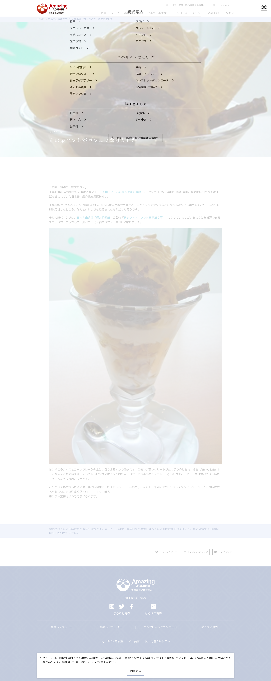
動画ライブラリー (111, 627)
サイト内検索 (112, 641)
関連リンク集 (172, 668)
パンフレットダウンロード (160, 627)
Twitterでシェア (166, 551)
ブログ (115, 13)
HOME (40, 19)
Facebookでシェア (196, 551)
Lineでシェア (223, 551)
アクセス (228, 13)
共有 (134, 641)
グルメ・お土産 (157, 13)
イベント (197, 13)
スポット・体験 (133, 13)
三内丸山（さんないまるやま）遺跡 (119, 192)
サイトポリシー (148, 668)
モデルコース (179, 13)
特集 (103, 13)
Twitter (121, 606)
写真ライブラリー (62, 627)
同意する (135, 671)
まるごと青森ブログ (59, 19)
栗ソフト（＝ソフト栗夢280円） (144, 217)
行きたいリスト (157, 641)
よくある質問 (209, 627)
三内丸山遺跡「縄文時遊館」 (95, 217)
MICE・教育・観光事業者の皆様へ (112, 668)
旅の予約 (212, 13)
